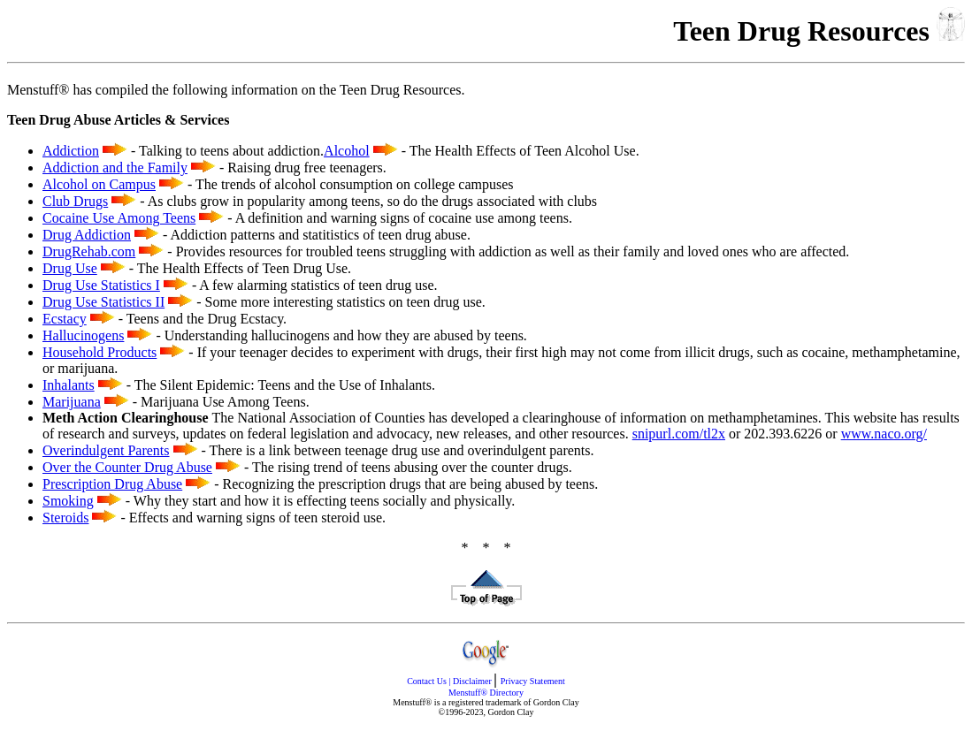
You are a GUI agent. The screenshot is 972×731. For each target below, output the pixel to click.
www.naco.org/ (884, 433)
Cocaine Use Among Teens (118, 217)
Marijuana (71, 401)
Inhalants (68, 384)
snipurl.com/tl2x (678, 433)
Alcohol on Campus (99, 184)
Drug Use (69, 268)
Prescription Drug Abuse (112, 483)
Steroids (65, 517)
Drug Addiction (86, 234)
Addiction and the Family (115, 167)
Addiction (70, 150)
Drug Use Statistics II (103, 301)
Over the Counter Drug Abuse (127, 467)
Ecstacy (64, 318)
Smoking (68, 500)
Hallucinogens (83, 335)
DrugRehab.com (88, 251)
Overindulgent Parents (106, 450)
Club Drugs (75, 201)
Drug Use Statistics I (101, 285)
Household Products (99, 352)
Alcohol (347, 150)
